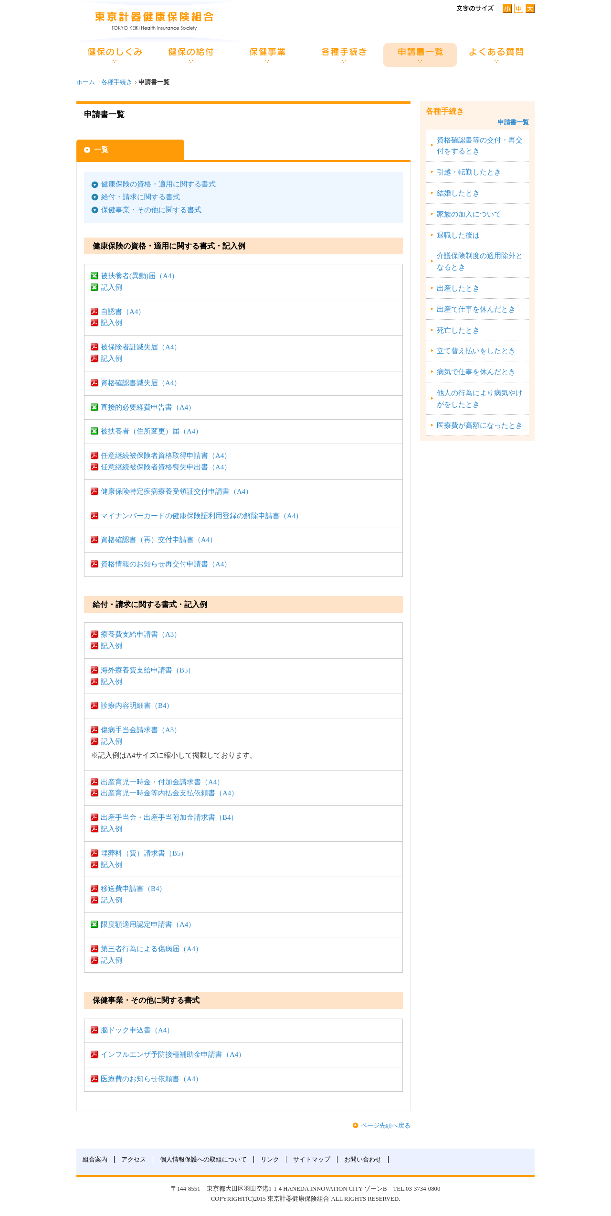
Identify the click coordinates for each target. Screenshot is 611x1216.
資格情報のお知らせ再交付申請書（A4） (166, 564)
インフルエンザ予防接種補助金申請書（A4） (173, 1054)
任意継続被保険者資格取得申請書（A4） (166, 455)
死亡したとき (458, 330)
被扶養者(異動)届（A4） (140, 276)
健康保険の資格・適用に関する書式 (158, 184)
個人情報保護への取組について (203, 1159)
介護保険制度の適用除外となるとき (480, 261)
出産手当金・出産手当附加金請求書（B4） (169, 817)
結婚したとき (458, 193)
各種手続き (116, 82)
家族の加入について (469, 214)
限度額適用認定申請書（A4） (148, 924)
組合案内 (95, 1159)
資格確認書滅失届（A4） (141, 383)
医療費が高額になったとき (480, 425)
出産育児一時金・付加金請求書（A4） (162, 782)
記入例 (111, 287)
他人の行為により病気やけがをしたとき (480, 398)
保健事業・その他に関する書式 (151, 210)
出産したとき (458, 288)
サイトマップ (311, 1159)
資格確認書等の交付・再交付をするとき (480, 145)
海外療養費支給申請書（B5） (148, 670)
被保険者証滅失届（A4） (141, 347)
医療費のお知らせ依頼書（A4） (151, 1079)
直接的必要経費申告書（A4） (148, 407)
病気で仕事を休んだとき (476, 372)
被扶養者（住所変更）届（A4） (151, 431)
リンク (270, 1159)
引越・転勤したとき (469, 172)
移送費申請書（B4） (133, 888)
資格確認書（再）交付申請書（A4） (159, 539)
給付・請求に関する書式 (140, 197)
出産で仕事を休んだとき (476, 309)
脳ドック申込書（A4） (137, 1030)
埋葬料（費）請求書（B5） (144, 853)
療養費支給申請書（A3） (141, 634)
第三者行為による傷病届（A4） (151, 949)
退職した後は (458, 235)
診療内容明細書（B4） (137, 705)
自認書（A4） (123, 311)
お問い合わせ (362, 1159)
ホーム (85, 82)
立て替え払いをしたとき (476, 351)
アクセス (133, 1159)
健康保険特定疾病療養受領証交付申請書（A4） (177, 491)
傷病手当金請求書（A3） (141, 730)
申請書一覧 (513, 122)
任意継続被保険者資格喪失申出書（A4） (166, 467)
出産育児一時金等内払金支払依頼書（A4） (169, 793)
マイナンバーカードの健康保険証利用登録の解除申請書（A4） (202, 516)
